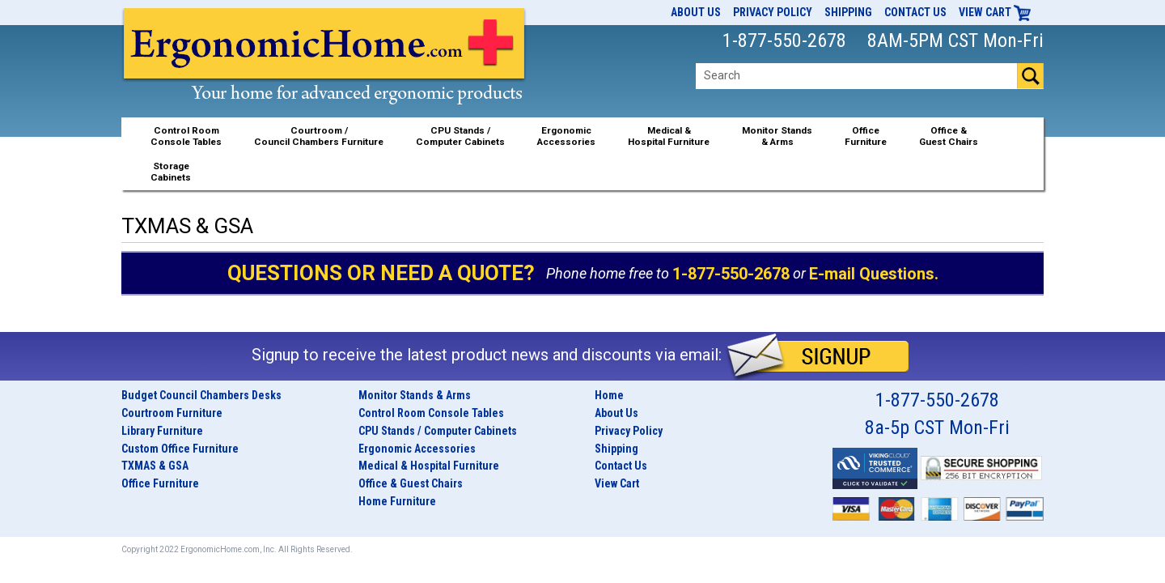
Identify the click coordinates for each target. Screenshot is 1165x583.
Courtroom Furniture (171, 412)
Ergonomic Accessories (417, 448)
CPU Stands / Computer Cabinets (460, 136)
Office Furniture (160, 483)
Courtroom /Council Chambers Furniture (318, 136)
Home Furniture (397, 501)
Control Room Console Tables (431, 412)
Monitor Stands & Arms (414, 395)
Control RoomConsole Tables (186, 136)
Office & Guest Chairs (410, 483)
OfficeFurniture (866, 136)
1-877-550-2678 (731, 273)
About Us (696, 12)
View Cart (995, 12)
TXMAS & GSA (155, 465)
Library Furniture (162, 430)
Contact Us (915, 12)
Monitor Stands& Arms (777, 136)
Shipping (848, 12)
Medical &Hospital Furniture (669, 136)
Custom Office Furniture (180, 448)
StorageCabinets (170, 171)
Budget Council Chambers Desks (201, 395)
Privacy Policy (772, 12)
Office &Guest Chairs (948, 136)
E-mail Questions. (873, 273)
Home (609, 395)
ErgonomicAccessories (566, 136)
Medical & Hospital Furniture (428, 465)
